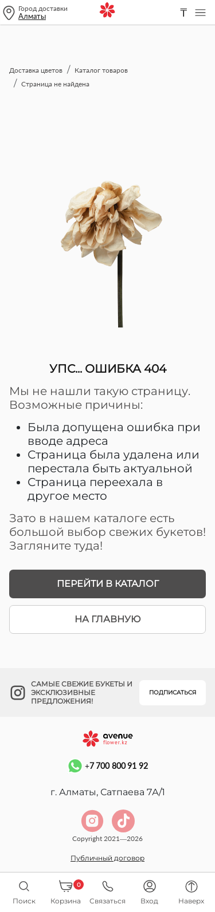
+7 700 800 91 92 (107, 766)
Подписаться (172, 692)
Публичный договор (107, 858)
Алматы (32, 16)
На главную (107, 619)
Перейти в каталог (108, 583)
